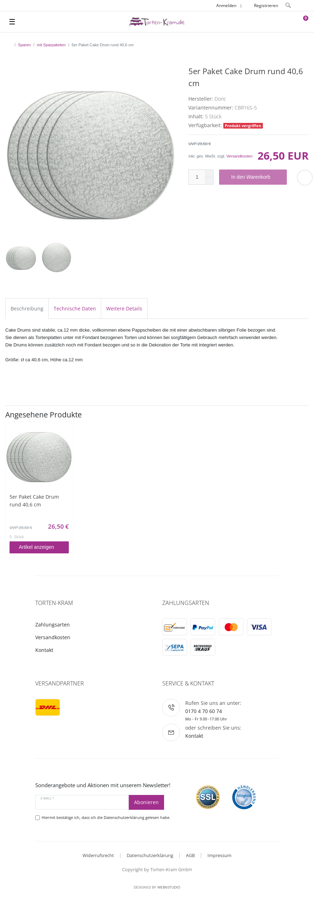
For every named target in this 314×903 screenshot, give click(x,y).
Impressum (219, 855)
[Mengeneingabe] (196, 177)
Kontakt (44, 650)
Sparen (24, 45)
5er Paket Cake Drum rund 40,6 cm (34, 500)
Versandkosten (240, 156)
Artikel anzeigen (41, 547)
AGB (190, 855)
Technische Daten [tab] (75, 308)
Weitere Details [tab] (124, 308)
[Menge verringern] (209, 181)
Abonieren (146, 802)
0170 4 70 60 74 (203, 711)
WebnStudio (168, 887)
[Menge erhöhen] (209, 173)
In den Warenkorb (256, 177)
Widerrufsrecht (98, 855)
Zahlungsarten (52, 624)
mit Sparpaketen (51, 45)
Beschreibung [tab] (27, 308)
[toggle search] (287, 5)
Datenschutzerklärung (150, 855)
